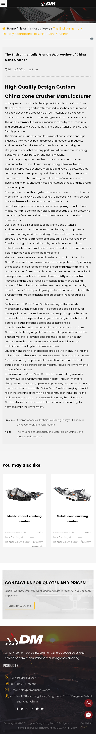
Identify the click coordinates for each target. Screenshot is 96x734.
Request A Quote (19, 606)
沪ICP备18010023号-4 (56, 728)
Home (11, 28)
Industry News (40, 28)
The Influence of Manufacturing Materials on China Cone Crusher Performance (44, 434)
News (23, 28)
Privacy (72, 728)
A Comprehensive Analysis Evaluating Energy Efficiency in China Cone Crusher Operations (44, 422)
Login (40, 728)
